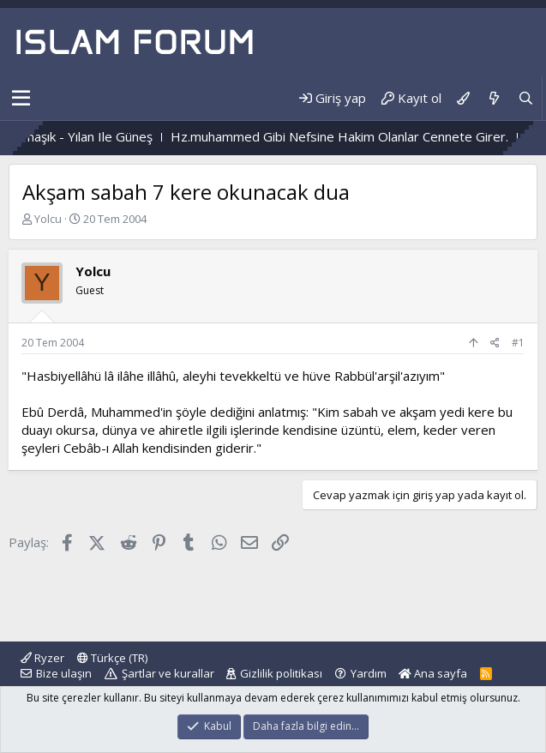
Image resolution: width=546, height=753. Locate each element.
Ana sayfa (433, 673)
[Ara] (526, 98)
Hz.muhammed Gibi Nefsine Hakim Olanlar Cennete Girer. (360, 136)
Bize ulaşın (64, 673)
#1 (518, 342)
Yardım (369, 673)
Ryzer (42, 658)
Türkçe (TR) (112, 658)
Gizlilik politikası (281, 673)
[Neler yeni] (493, 98)
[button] (21, 98)
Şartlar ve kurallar (168, 673)
